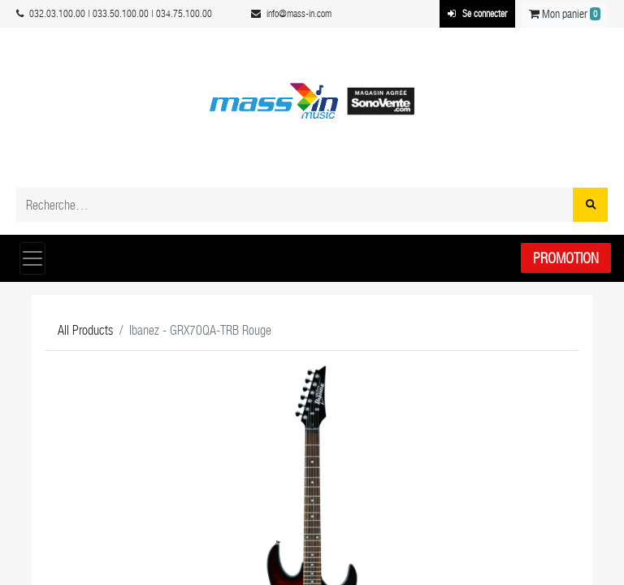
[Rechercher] (590, 205)
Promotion (566, 257)
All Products (85, 330)
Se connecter (477, 14)
